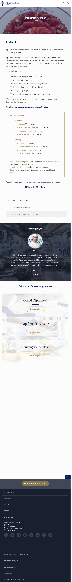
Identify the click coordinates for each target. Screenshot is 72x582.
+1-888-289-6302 (17, 528)
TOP (67, 477)
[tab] (36, 200)
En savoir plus (35, 309)
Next (62, 255)
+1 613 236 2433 (10, 526)
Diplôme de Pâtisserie (15, 102)
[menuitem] (62, 3)
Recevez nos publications (35, 483)
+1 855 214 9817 (10, 530)
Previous (8, 255)
